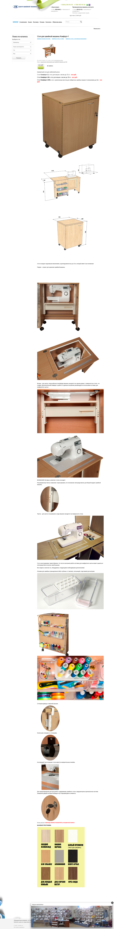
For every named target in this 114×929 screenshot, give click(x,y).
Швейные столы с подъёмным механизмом (76, 38)
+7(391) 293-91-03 (67, 5)
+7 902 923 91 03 (79, 5)
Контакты (48, 22)
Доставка (36, 22)
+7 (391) (56, 9)
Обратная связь (57, 22)
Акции (30, 22)
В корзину (41, 67)
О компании (23, 22)
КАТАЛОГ (15, 22)
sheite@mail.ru (54, 11)
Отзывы (42, 22)
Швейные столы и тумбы (58, 38)
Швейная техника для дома (43, 38)
